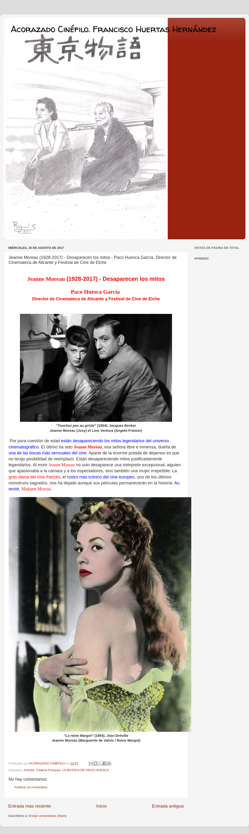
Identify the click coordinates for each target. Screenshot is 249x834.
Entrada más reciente (29, 806)
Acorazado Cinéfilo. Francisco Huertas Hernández (113, 29)
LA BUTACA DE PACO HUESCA (85, 770)
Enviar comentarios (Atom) (48, 816)
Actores (29, 770)
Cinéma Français (48, 770)
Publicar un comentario (30, 787)
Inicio (101, 806)
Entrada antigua (168, 806)
